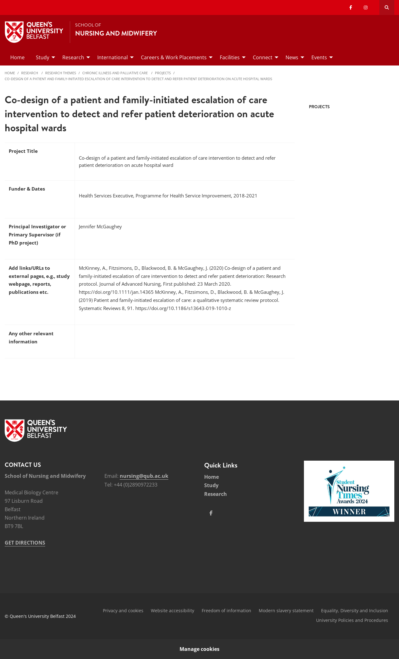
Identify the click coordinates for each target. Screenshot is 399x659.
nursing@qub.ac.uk (144, 475)
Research (30, 72)
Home (10, 72)
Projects (163, 72)
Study (211, 485)
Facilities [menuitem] (230, 57)
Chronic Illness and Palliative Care (115, 72)
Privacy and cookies (123, 610)
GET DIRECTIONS (25, 542)
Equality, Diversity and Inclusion (354, 610)
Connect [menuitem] (262, 57)
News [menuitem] (292, 57)
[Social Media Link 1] (211, 513)
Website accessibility (172, 610)
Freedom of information (226, 610)
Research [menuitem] (73, 57)
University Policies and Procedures (352, 620)
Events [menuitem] (319, 57)
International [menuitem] (112, 57)
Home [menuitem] (17, 57)
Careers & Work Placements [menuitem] (174, 57)
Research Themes (60, 72)
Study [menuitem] (42, 57)
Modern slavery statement (286, 610)
